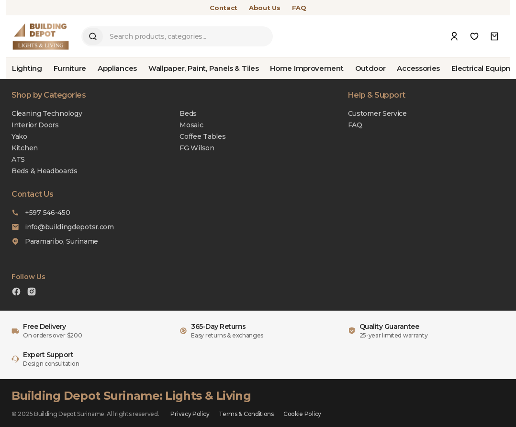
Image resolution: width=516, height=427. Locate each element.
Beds (188, 113)
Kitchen (24, 148)
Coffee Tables (202, 136)
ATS (18, 159)
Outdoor (370, 68)
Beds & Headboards (44, 171)
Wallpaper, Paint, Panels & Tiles (203, 68)
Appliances (117, 68)
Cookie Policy (302, 413)
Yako (19, 136)
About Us (264, 7)
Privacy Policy (189, 413)
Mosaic (191, 125)
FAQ (299, 7)
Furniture (70, 68)
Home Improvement (306, 68)
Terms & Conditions (246, 413)
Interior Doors (35, 125)
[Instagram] (31, 293)
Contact (223, 7)
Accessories (418, 68)
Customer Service (377, 113)
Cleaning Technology (46, 113)
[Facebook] (16, 293)
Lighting (27, 68)
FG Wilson (196, 148)
